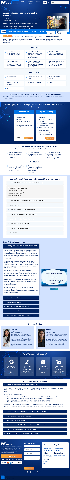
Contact (38, 1)
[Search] (60, 2)
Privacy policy (57, 447)
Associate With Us (47, 450)
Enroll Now (7, 35)
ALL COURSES (15, 2)
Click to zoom (54, 288)
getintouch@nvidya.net (60, 456)
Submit (29, 468)
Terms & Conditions (58, 448)
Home (4, 9)
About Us (45, 447)
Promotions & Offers (48, 456)
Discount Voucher (47, 455)
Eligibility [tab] (26, 31)
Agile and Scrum (17, 9)
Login (44, 2)
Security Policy (57, 450)
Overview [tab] (4, 31)
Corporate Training (30, 2)
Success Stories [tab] (59, 31)
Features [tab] (12, 31)
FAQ (44, 463)
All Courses (9, 9)
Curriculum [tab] (34, 31)
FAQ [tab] (67, 31)
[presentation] (34, 463)
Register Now (12, 456)
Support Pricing (47, 465)
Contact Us (50, 138)
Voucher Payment (6, 459)
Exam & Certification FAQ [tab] (45, 31)
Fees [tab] (19, 31)
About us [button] (23, 1)
